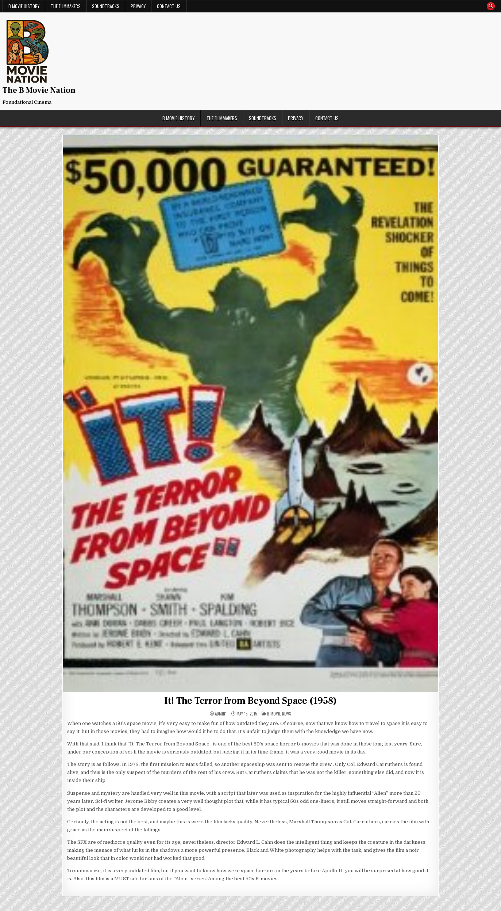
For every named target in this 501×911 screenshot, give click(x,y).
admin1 (221, 714)
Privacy (138, 6)
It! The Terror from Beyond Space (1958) (250, 701)
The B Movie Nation (39, 90)
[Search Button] (491, 6)
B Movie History (23, 6)
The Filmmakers (66, 6)
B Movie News (279, 714)
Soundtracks (105, 6)
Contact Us (169, 6)
